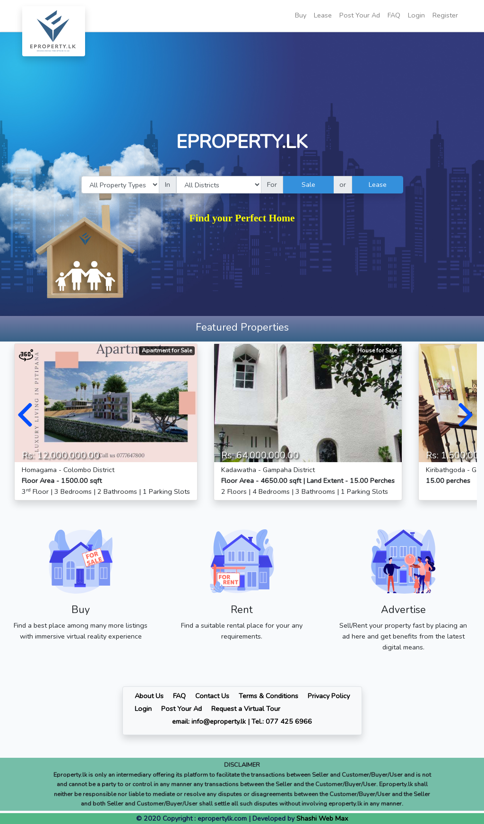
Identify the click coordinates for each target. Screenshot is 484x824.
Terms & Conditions (268, 696)
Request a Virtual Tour (245, 708)
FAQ (394, 15)
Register (445, 15)
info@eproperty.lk (218, 721)
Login (416, 15)
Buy (300, 15)
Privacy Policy (329, 696)
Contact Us (212, 696)
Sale (308, 184)
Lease (323, 15)
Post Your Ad (359, 15)
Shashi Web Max (322, 818)
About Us (149, 696)
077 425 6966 (289, 721)
